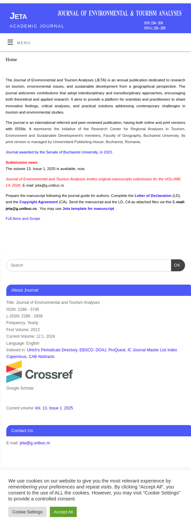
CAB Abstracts (41, 356)
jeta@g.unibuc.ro (35, 443)
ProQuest (117, 350)
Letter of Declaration (153, 196)
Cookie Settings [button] (27, 511)
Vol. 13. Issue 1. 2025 (54, 408)
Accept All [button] (63, 511)
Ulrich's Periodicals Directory (52, 350)
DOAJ (101, 350)
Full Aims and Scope (23, 218)
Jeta (18, 16)
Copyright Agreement (39, 202)
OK (175, 265)
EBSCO (86, 350)
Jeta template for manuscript (88, 209)
